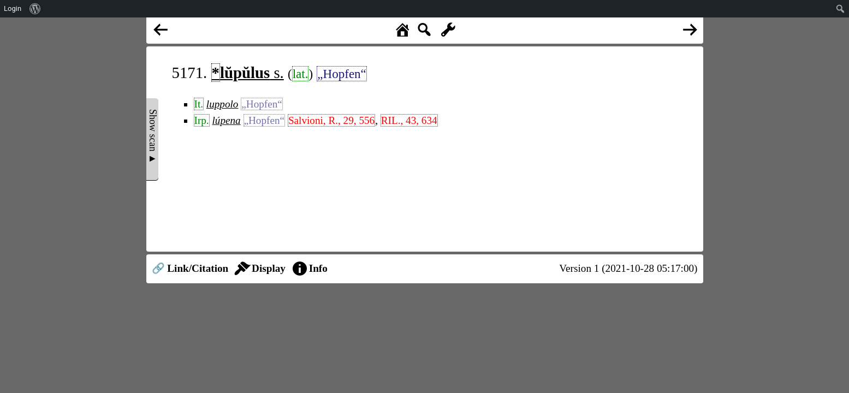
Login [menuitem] (12, 8)
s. (247, 72)
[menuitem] (35, 8)
